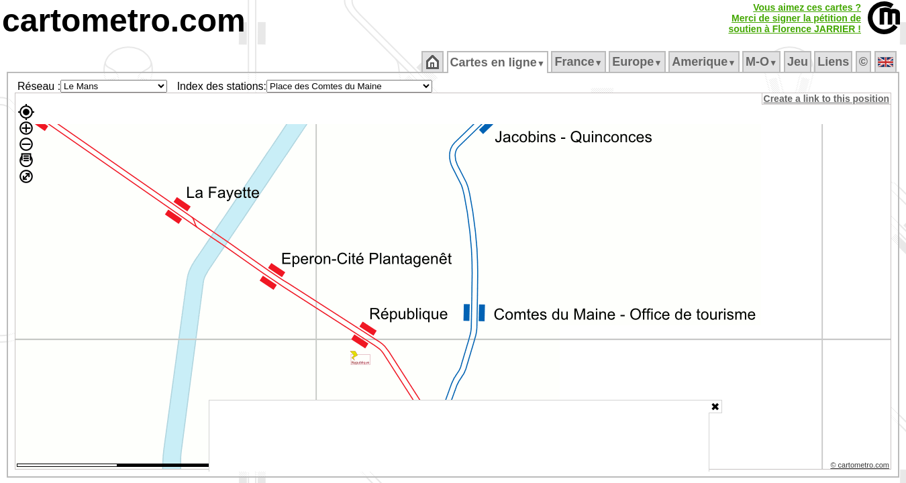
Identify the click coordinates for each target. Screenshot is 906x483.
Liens (834, 61)
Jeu (798, 61)
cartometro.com (124, 20)
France (579, 61)
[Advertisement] (459, 436)
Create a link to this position (827, 98)
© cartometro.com (861, 467)
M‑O (762, 61)
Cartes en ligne (498, 62)
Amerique (705, 61)
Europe (638, 61)
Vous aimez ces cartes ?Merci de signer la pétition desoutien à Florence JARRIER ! (794, 18)
